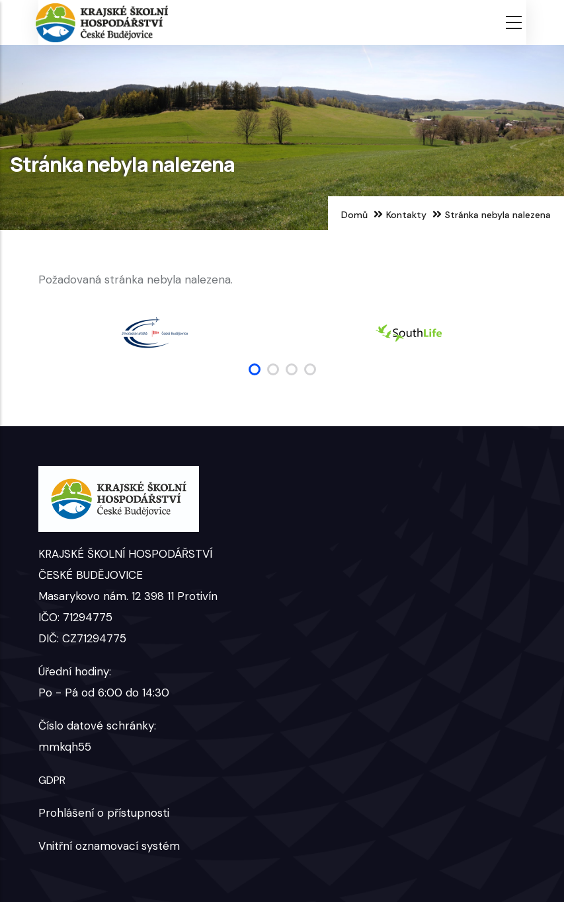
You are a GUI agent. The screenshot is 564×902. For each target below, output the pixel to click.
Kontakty (406, 215)
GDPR (51, 780)
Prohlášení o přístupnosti (103, 813)
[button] (255, 369)
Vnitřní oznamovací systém (109, 846)
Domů (354, 215)
